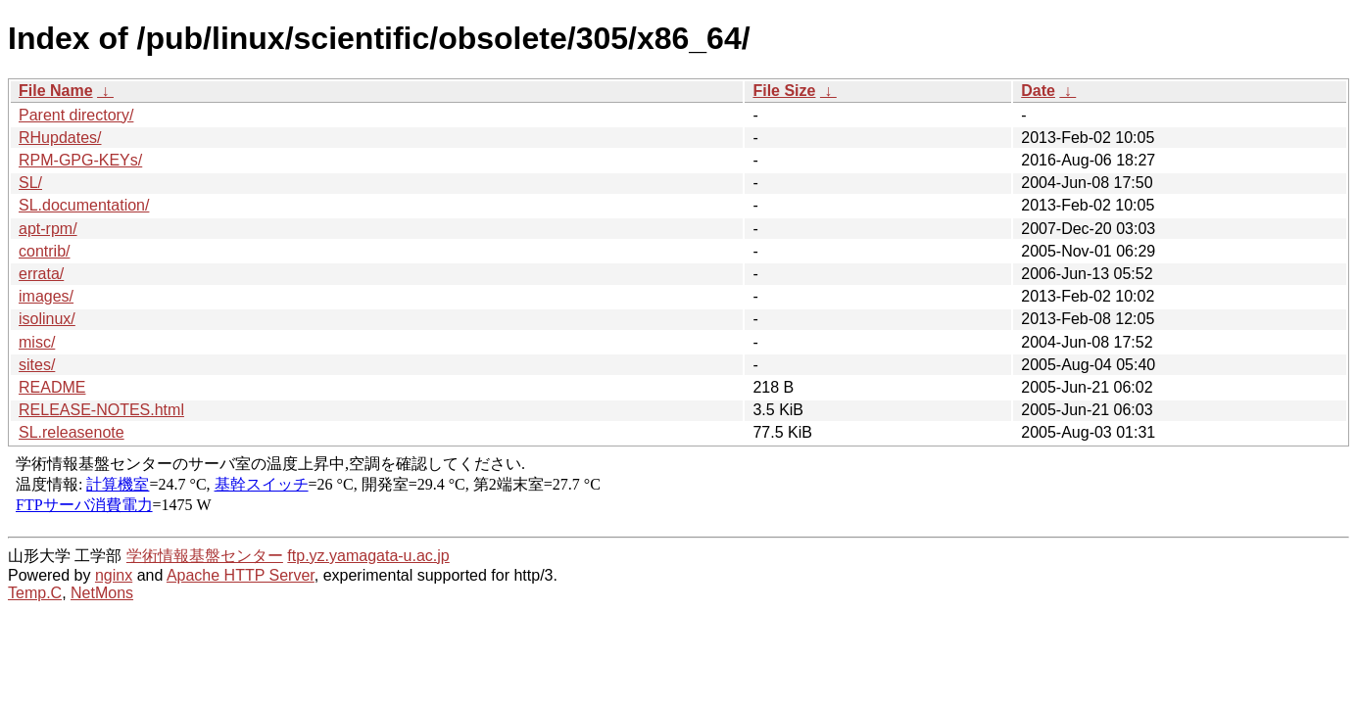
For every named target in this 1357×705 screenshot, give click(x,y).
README (52, 387)
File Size (783, 90)
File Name (56, 90)
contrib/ (44, 251)
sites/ (37, 364)
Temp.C (35, 593)
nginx (113, 575)
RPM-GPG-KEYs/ (80, 160)
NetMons (102, 593)
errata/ (41, 273)
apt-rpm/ (48, 228)
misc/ (37, 342)
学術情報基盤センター (204, 555)
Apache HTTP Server (241, 575)
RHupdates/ (60, 137)
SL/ (30, 182)
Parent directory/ (76, 115)
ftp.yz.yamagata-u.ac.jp (368, 555)
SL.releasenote (71, 432)
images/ (46, 296)
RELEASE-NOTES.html (101, 409)
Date (1038, 90)
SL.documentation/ (84, 205)
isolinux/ (47, 318)
